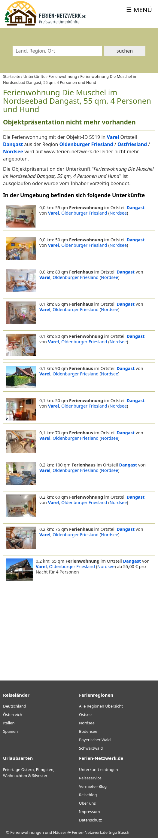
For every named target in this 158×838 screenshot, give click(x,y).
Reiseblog (88, 794)
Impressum (89, 811)
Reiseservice (90, 778)
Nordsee (118, 213)
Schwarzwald (91, 748)
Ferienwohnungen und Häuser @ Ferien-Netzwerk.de (59, 832)
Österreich (12, 714)
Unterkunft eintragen (98, 769)
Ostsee (85, 714)
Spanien (10, 731)
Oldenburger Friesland (84, 213)
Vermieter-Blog (93, 786)
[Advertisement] (79, 626)
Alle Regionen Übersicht (101, 706)
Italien (8, 723)
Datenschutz (90, 820)
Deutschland (14, 706)
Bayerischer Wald (95, 739)
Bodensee (88, 731)
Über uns (87, 803)
